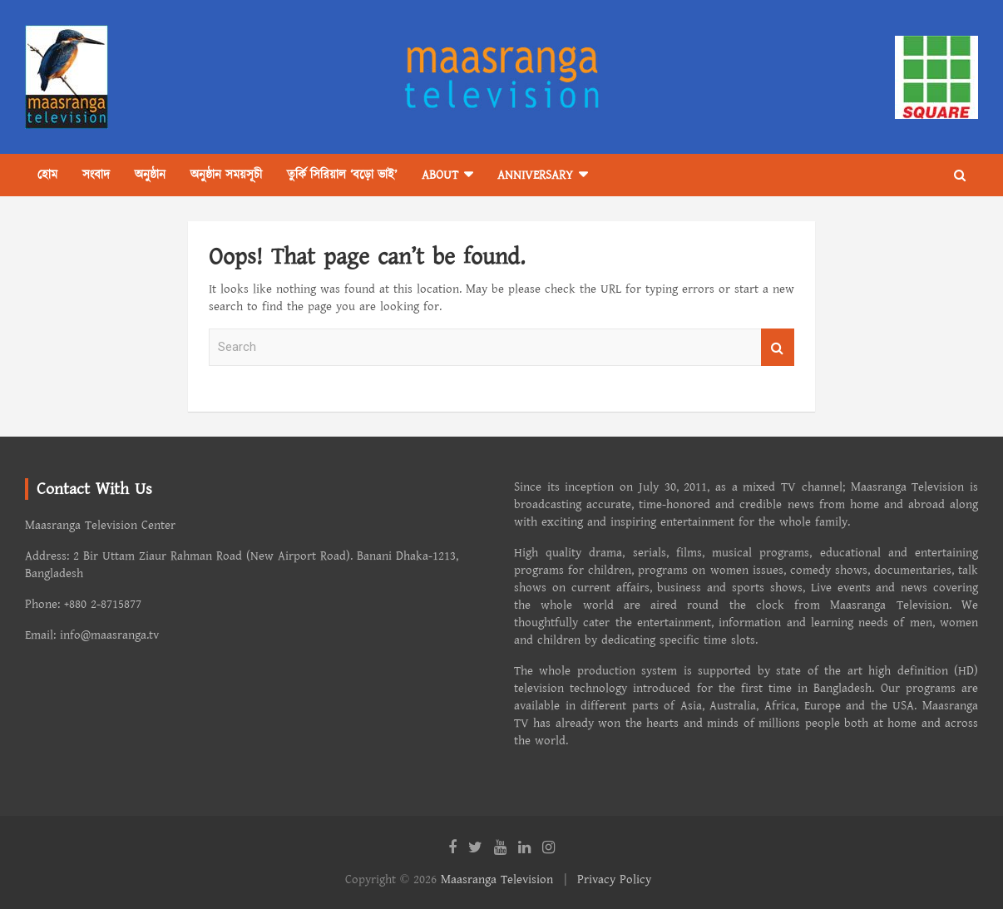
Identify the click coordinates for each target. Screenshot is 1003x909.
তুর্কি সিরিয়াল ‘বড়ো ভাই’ (342, 175)
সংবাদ (96, 175)
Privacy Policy (614, 879)
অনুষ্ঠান (150, 175)
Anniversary (535, 175)
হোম (47, 175)
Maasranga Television (497, 879)
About (440, 175)
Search (777, 347)
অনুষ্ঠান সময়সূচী (226, 175)
